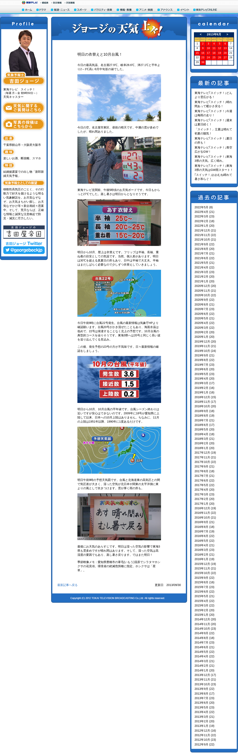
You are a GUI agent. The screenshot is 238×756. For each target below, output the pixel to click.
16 (202, 53)
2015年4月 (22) (204, 601)
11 (214, 48)
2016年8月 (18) (204, 526)
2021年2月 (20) (204, 276)
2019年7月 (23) (204, 364)
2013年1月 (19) (204, 725)
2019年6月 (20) (204, 369)
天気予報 (70, 3)
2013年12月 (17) (205, 675)
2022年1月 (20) (204, 225)
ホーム (27, 10)
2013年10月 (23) (205, 684)
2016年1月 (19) (204, 559)
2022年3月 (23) (204, 216)
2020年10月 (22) (205, 295)
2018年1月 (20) (204, 448)
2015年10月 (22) (205, 573)
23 (202, 58)
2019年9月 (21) (204, 355)
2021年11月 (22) (205, 235)
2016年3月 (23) (204, 549)
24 (208, 58)
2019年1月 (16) (204, 392)
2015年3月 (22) (204, 605)
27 (225, 58)
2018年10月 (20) (205, 406)
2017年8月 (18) (204, 471)
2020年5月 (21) (204, 318)
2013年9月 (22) (204, 688)
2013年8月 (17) (204, 693)
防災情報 (57, 3)
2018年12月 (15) (205, 397)
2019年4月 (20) (204, 378)
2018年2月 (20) (204, 443)
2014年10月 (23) (205, 628)
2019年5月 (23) (204, 374)
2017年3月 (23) (204, 494)
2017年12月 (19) (205, 452)
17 (208, 53)
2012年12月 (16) (205, 730)
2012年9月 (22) (204, 744)
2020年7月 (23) (204, 309)
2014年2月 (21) (204, 665)
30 (202, 62)
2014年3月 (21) (204, 661)
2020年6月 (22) (204, 313)
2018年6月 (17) (204, 425)
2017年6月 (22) (204, 480)
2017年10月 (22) (205, 462)
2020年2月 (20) (204, 332)
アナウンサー (165, 10)
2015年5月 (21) (204, 596)
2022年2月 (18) (204, 221)
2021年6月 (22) (204, 258)
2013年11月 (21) (205, 679)
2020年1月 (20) (204, 336)
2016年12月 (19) (205, 508)
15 (197, 53)
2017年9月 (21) (204, 466)
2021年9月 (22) (204, 244)
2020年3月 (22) (204, 327)
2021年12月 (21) (205, 230)
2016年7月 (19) (204, 531)
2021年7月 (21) (204, 253)
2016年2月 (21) (204, 554)
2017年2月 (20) (204, 499)
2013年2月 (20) (204, 721)
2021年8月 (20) (204, 248)
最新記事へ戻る (67, 585)
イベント (183, 10)
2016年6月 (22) (204, 536)
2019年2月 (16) (204, 387)
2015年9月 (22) (204, 577)
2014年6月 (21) (204, 647)
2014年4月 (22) (204, 656)
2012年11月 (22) (205, 735)
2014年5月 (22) (204, 651)
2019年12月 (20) (205, 341)
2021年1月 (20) (204, 281)
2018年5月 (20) (204, 429)
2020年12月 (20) (205, 286)
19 (219, 53)
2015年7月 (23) (204, 587)
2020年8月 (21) (204, 304)
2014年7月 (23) (204, 642)
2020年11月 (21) (205, 290)
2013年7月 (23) (204, 698)
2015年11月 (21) (205, 568)
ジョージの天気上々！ (119, 28)
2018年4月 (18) (204, 434)
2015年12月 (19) (205, 564)
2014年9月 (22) (204, 633)
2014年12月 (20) (205, 619)
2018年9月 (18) (204, 411)
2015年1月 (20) (204, 614)
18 (214, 53)
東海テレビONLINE (205, 10)
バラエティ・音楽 (101, 10)
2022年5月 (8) (204, 207)
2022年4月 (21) (204, 211)
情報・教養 (124, 10)
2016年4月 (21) (204, 545)
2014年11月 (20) (205, 624)
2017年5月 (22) (204, 485)
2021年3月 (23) (204, 272)
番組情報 (44, 3)
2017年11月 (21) (205, 457)
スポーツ (80, 10)
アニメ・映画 (144, 10)
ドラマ (41, 10)
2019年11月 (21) (205, 346)
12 (219, 48)
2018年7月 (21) (204, 420)
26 (219, 58)
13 (225, 48)
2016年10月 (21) (205, 517)
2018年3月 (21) (204, 438)
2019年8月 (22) (204, 360)
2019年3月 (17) (204, 383)
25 (214, 58)
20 (225, 53)
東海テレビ (29, 2)
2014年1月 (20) (204, 670)
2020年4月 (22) (204, 323)
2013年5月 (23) (204, 707)
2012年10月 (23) (205, 739)
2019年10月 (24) (205, 350)
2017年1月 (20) (204, 503)
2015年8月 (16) (204, 582)
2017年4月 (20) (204, 489)
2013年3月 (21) (204, 716)
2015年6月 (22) (204, 591)
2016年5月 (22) (204, 540)
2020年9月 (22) (204, 299)
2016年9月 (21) (204, 522)
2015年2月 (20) (204, 610)
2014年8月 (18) (204, 638)
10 (208, 48)
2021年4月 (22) (204, 267)
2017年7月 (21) (204, 475)
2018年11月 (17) (205, 401)
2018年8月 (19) (204, 415)
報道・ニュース (60, 10)
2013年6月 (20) (204, 702)
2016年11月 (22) (205, 512)
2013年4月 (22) (204, 712)
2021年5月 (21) (204, 262)
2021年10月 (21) (205, 239)
